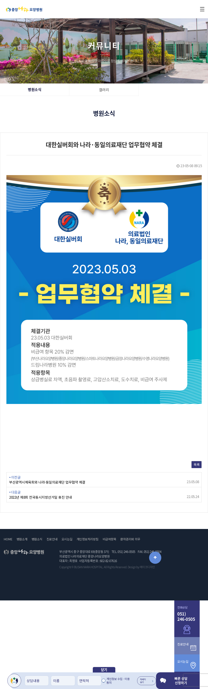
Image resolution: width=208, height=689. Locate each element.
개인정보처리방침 (88, 539)
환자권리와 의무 (130, 539)
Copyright (65, 567)
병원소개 (21, 539)
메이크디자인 (147, 567)
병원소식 (34, 89)
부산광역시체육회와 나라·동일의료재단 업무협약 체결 (47, 482)
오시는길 (67, 539)
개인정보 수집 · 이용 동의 (118, 680)
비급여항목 (109, 539)
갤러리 (104, 89)
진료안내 (52, 539)
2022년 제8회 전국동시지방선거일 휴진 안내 (40, 497)
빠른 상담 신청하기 (173, 680)
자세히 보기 (146, 681)
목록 (196, 464)
